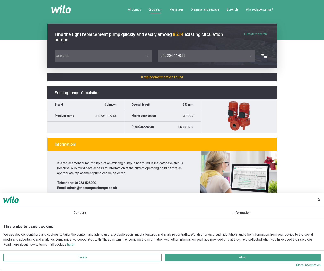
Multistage (176, 9)
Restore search (255, 34)
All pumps (134, 9)
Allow (242, 257)
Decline (82, 257)
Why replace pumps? (259, 9)
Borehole (232, 9)
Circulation (155, 9)
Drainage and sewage (205, 9)
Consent (79, 213)
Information (242, 213)
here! (71, 244)
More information (308, 265)
